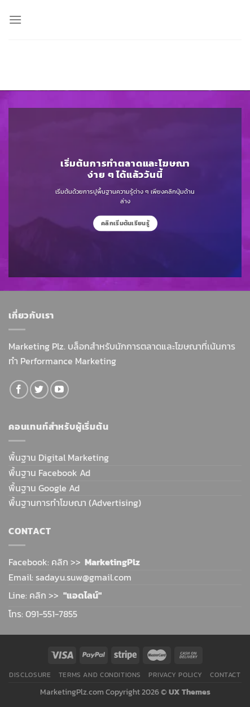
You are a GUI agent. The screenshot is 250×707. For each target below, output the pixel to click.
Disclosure (30, 675)
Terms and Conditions (100, 675)
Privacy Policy (175, 675)
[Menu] (15, 19)
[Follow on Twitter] (39, 389)
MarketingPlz (112, 562)
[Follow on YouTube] (59, 389)
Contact (225, 675)
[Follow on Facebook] (19, 389)
